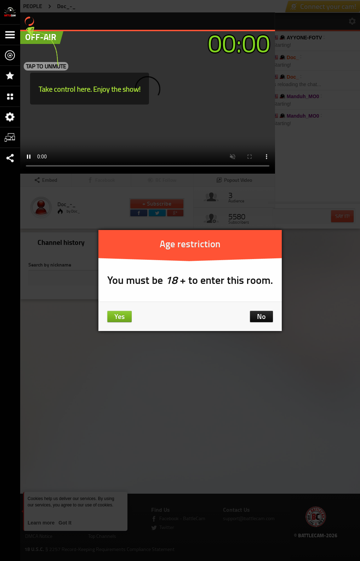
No (261, 316)
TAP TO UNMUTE (46, 66)
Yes (119, 316)
